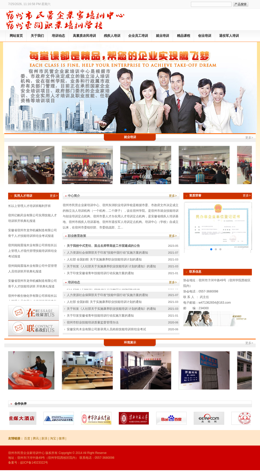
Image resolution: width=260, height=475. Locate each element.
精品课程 (183, 36)
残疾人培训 (112, 36)
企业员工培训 (138, 36)
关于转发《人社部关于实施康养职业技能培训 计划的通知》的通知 (111, 266)
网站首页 (16, 36)
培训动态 (58, 36)
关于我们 (37, 36)
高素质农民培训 (84, 36)
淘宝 (53, 438)
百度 (27, 438)
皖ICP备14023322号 (34, 462)
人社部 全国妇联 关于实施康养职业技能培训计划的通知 (104, 259)
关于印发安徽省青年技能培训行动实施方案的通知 (100, 273)
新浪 (44, 438)
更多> (249, 137)
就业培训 (162, 36)
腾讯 (36, 438)
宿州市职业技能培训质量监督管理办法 (93, 323)
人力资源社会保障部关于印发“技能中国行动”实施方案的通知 (107, 252)
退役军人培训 (229, 36)
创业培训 (204, 36)
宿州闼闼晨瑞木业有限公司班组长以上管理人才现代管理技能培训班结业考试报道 (32, 251)
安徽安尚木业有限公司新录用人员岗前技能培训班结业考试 (106, 330)
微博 (62, 438)
